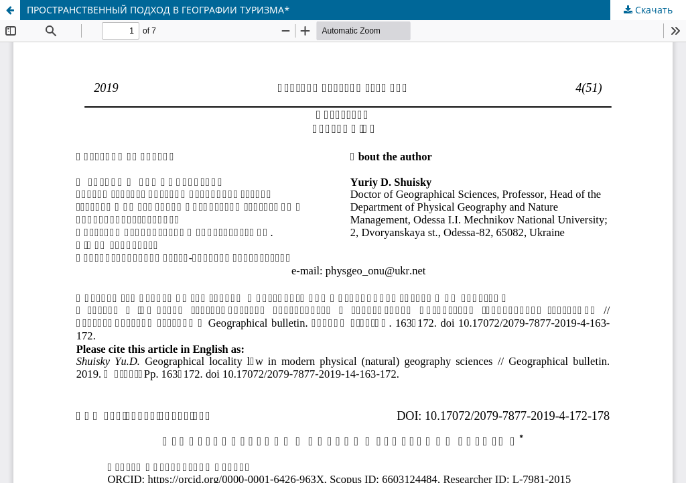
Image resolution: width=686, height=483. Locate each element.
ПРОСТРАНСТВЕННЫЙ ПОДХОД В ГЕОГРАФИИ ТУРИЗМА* (158, 9)
